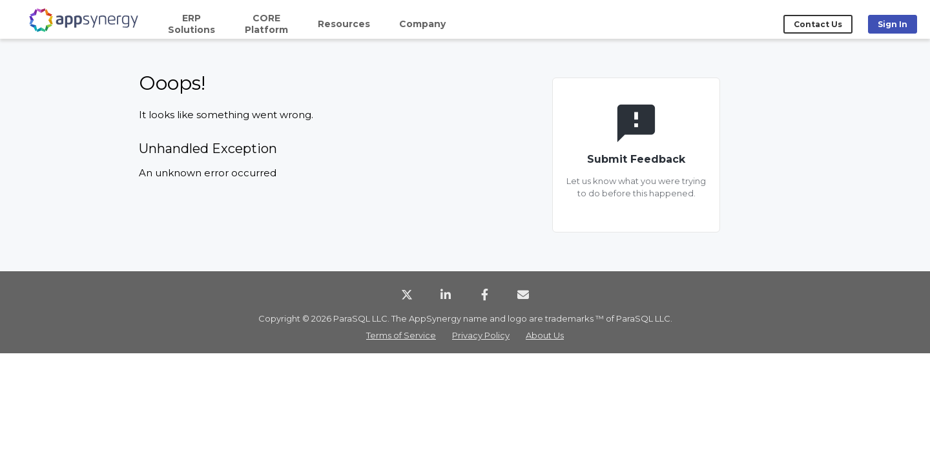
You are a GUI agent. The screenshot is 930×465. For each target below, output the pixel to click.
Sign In (892, 24)
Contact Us (818, 24)
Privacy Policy (481, 335)
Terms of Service (401, 335)
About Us (545, 335)
